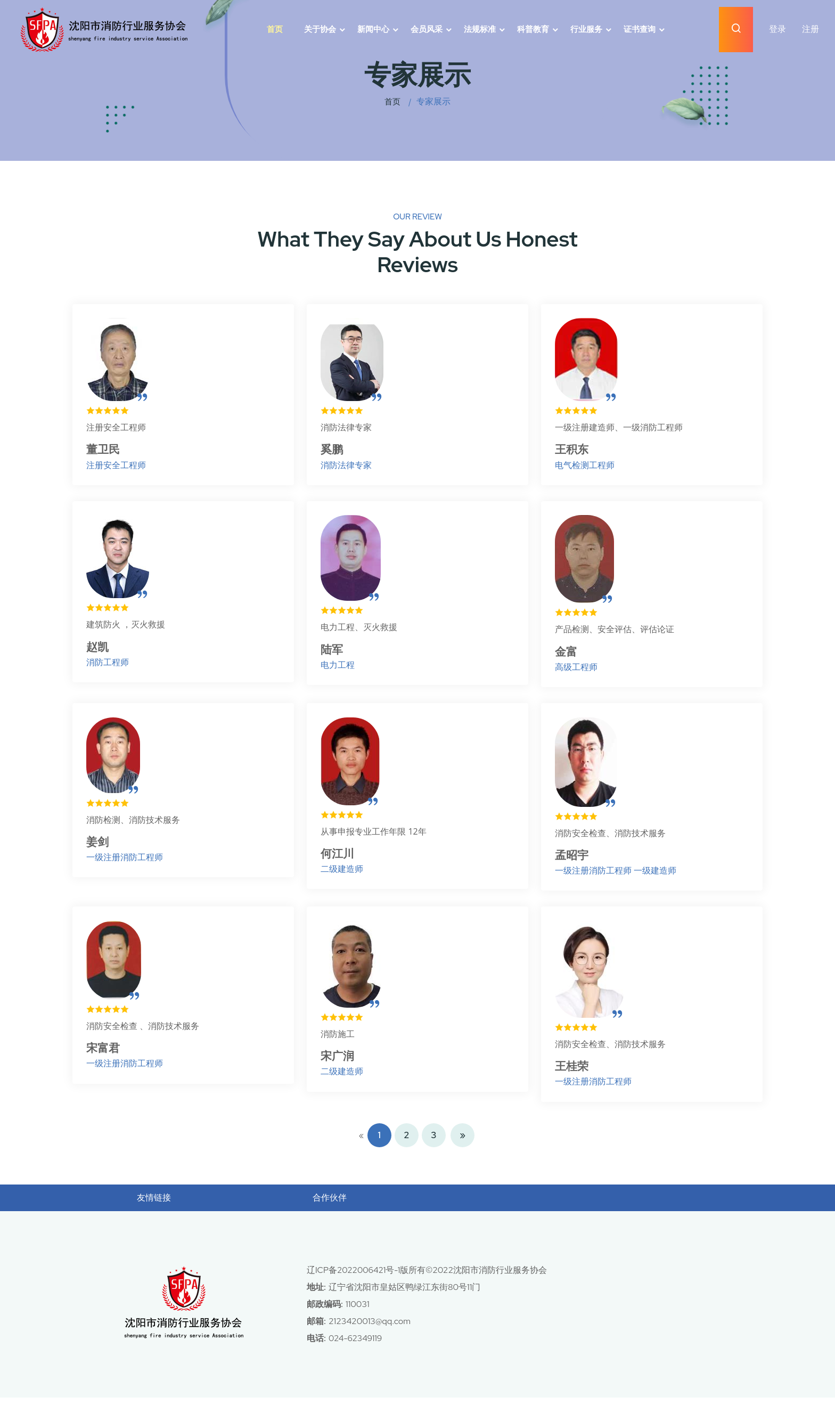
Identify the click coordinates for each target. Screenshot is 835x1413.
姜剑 (100, 851)
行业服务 (586, 30)
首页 (275, 30)
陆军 (334, 655)
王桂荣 (574, 1080)
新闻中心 (373, 30)
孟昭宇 (574, 864)
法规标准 (480, 30)
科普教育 (533, 30)
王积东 (574, 451)
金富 (568, 657)
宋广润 (340, 1069)
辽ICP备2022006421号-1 (354, 1285)
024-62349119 (356, 1353)
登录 (777, 29)
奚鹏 (334, 451)
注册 (810, 29)
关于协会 (320, 30)
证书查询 (640, 30)
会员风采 (427, 30)
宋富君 (106, 1061)
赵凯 (100, 652)
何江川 (340, 863)
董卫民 (106, 451)
